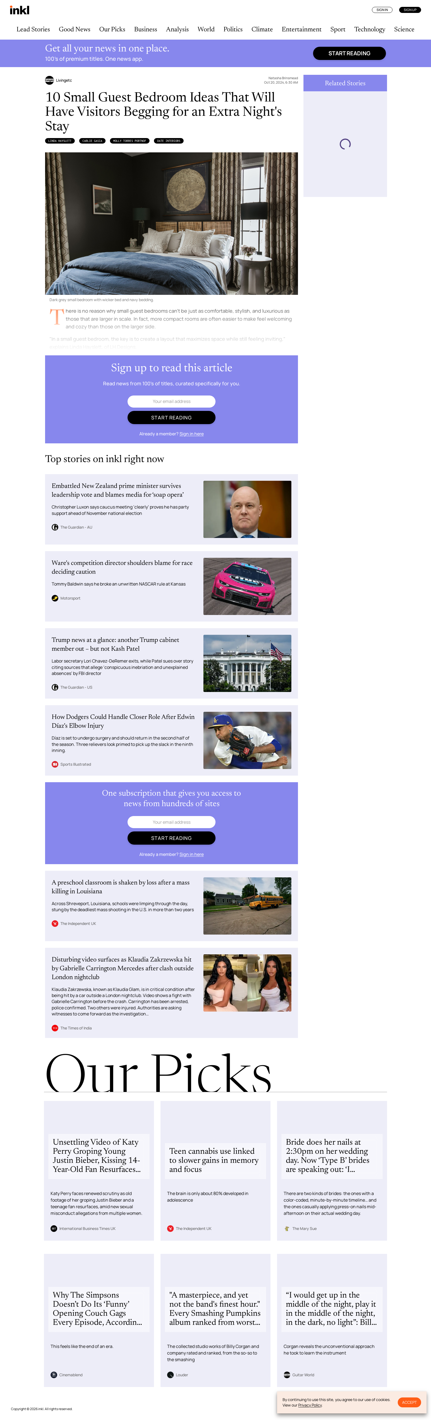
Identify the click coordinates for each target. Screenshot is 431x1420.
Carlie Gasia (92, 140)
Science (404, 29)
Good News (74, 29)
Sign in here (191, 434)
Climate (262, 29)
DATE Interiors (168, 140)
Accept (409, 1402)
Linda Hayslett (59, 140)
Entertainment (302, 29)
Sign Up (410, 9)
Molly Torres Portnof (129, 140)
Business (145, 29)
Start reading (349, 53)
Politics (233, 29)
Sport (338, 29)
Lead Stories (33, 29)
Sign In (382, 9)
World (206, 29)
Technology (369, 29)
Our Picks (112, 29)
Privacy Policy (310, 1405)
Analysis (177, 29)
